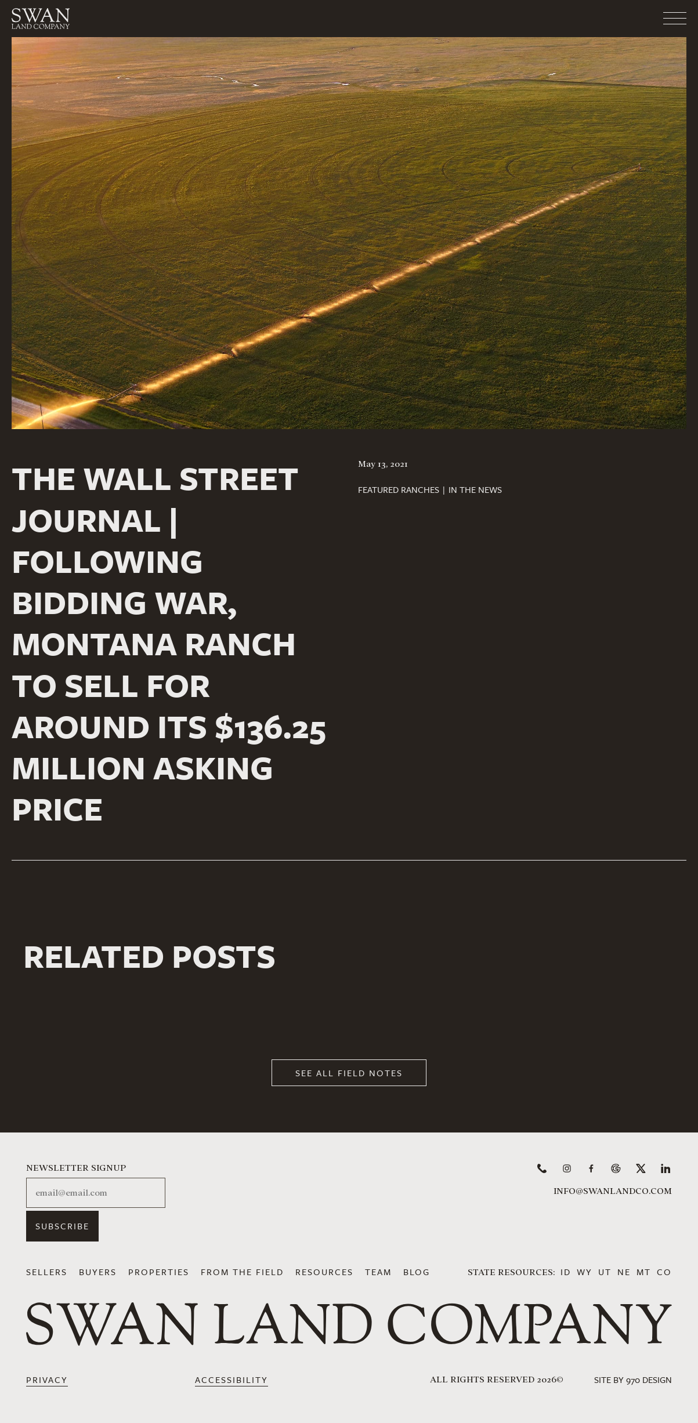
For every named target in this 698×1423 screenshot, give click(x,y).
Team (378, 1271)
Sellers (46, 1271)
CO (664, 1271)
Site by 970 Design (633, 1379)
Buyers (98, 1271)
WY (584, 1271)
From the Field (242, 1271)
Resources (324, 1271)
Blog (416, 1271)
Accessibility (231, 1379)
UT (605, 1271)
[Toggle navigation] (628, 14)
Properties (158, 1271)
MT (643, 1271)
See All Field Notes (349, 1072)
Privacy (47, 1379)
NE (624, 1271)
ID (565, 1271)
